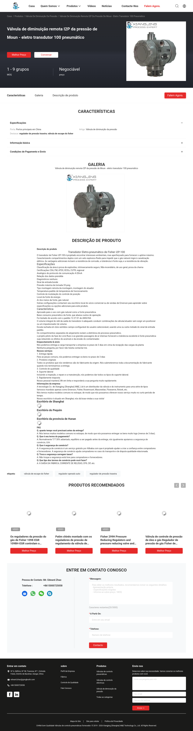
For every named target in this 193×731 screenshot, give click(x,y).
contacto (98, 645)
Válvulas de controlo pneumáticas (104, 672)
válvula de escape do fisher (36, 474)
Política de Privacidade (114, 721)
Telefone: (94, 629)
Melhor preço (19, 54)
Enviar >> (140, 708)
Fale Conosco (66, 688)
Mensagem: (95, 579)
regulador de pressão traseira (103, 474)
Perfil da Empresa (68, 671)
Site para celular (92, 721)
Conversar (46, 54)
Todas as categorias (104, 697)
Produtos (19, 16)
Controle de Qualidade (69, 683)
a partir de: (95, 613)
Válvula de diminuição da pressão (41, 16)
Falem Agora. (175, 95)
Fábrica (64, 677)
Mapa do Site (75, 721)
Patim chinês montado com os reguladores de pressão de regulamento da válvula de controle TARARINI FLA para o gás (73, 543)
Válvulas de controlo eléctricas (104, 681)
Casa (9, 16)
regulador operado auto (69, 474)
